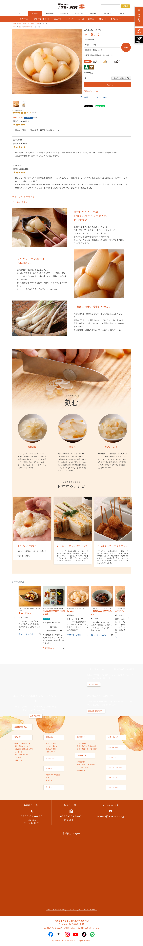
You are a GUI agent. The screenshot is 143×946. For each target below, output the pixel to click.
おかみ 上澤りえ (51, 746)
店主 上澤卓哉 (51, 743)
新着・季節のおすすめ (41, 19)
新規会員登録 (113, 747)
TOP (20, 14)
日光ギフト (57, 19)
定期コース (102, 19)
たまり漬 (81, 19)
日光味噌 (91, 19)
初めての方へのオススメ (23, 743)
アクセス (122, 14)
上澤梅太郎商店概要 (53, 775)
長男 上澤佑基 (51, 749)
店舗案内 (49, 780)
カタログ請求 (35, 716)
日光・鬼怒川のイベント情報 (87, 749)
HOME (15, 23)
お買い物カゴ (113, 737)
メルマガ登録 (93, 684)
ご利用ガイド (108, 14)
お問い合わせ (113, 777)
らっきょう (69, 19)
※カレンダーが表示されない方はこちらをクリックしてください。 (71, 910)
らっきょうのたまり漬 (32, 23)
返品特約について (91, 91)
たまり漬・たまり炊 (22, 754)
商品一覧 (35, 14)
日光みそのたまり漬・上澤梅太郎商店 (71, 921)
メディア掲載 (81, 743)
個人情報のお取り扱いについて (88, 928)
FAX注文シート (71, 820)
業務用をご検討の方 (95, 711)
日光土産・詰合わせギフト (24, 749)
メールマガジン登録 (115, 767)
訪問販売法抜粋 (69, 928)
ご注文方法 (81, 762)
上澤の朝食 (50, 14)
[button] (15, 618)
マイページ (112, 757)
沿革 (47, 777)
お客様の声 (79, 14)
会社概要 (93, 14)
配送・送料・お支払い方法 (86, 764)
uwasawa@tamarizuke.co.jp (110, 816)
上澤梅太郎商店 (21, 727)
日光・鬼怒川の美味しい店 (86, 746)
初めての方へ (24, 19)
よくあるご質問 (82, 767)
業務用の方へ (81, 770)
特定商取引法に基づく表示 (53, 928)
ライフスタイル (116, 19)
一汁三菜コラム (51, 752)
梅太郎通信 (64, 14)
